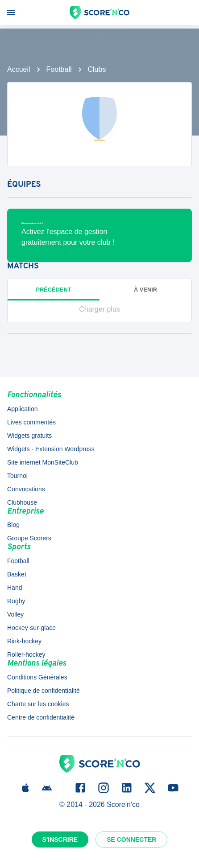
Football (59, 69)
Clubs (97, 69)
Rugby (16, 601)
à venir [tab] (145, 289)
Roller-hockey (26, 654)
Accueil (18, 69)
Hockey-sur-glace (31, 627)
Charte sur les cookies (38, 704)
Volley (15, 614)
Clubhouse (22, 502)
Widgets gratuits (29, 435)
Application (22, 408)
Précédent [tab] (53, 289)
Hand (14, 587)
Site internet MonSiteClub (42, 462)
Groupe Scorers (29, 538)
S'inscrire (60, 839)
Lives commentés (31, 422)
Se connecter (131, 839)
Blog (13, 524)
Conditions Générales (37, 677)
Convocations (26, 489)
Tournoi (17, 475)
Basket (16, 574)
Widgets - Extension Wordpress (51, 449)
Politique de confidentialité (43, 690)
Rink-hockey (24, 641)
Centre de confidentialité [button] (41, 717)
